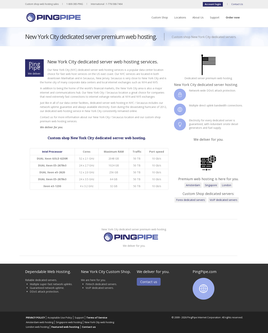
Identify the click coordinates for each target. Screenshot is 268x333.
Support (214, 17)
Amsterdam (193, 185)
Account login (213, 4)
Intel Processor (52, 151)
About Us (198, 17)
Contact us (148, 282)
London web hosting (37, 327)
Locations (180, 17)
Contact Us (237, 4)
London (226, 185)
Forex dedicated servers (190, 200)
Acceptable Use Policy (59, 317)
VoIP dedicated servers (223, 200)
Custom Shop (159, 17)
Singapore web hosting (69, 322)
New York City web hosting (99, 322)
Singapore (211, 185)
